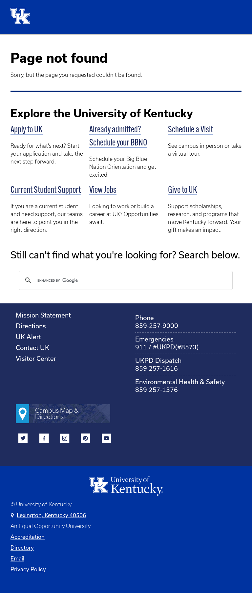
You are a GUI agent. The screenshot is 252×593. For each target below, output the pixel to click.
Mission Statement (43, 315)
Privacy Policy (28, 569)
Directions (31, 326)
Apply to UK (26, 130)
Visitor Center (36, 358)
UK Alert (28, 336)
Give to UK (182, 190)
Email (17, 558)
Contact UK (32, 347)
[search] (124, 280)
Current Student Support (45, 190)
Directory (22, 547)
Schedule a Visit (190, 130)
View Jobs (102, 190)
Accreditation (27, 537)
